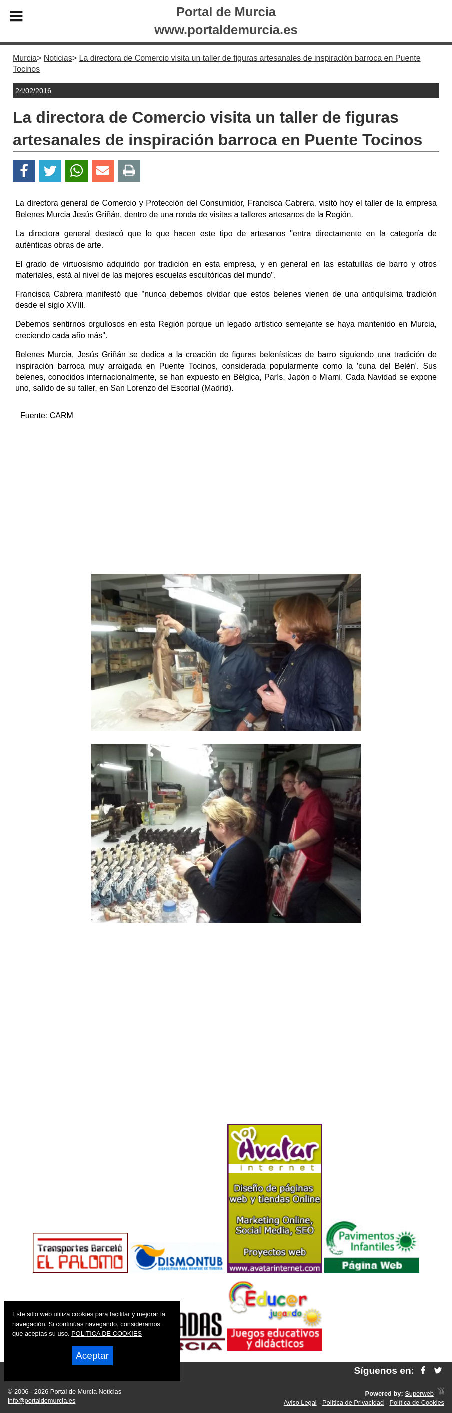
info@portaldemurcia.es (41, 1400)
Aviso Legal (300, 1402)
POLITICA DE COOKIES (106, 1333)
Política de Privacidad (353, 1402)
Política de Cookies (416, 1402)
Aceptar (92, 1355)
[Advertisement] (226, 499)
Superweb (419, 1393)
